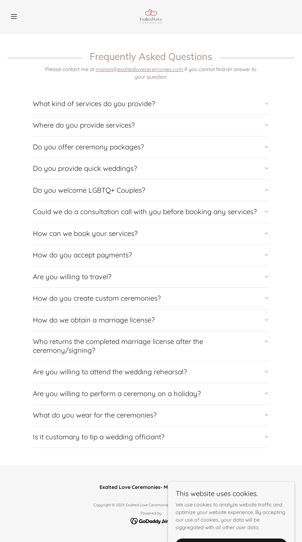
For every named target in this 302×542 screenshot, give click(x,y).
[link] (151, 16)
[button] (29, 16)
